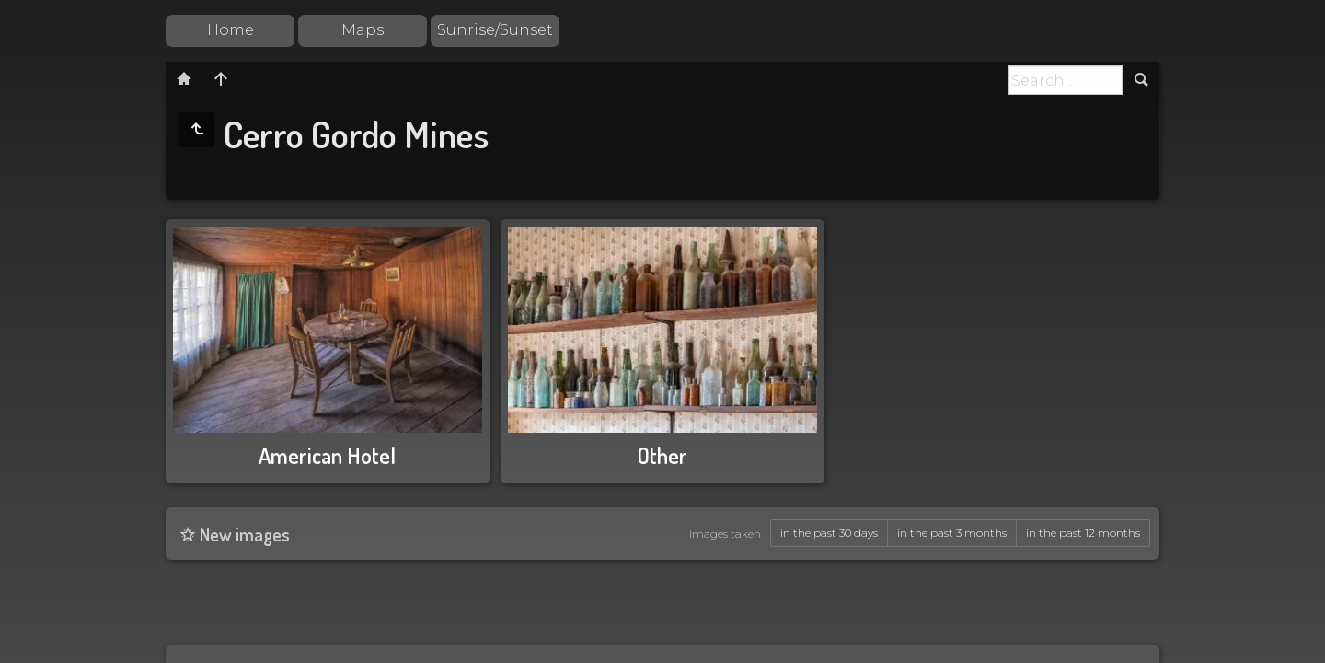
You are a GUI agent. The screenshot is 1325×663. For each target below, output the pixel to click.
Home (230, 30)
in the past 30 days (829, 533)
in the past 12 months (1083, 533)
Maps (362, 30)
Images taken (725, 534)
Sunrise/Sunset (495, 30)
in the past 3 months (952, 533)
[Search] (1065, 80)
